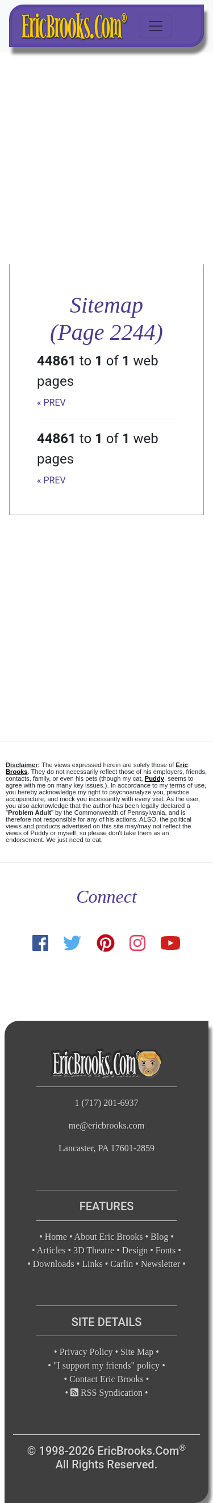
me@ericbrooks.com (106, 1125)
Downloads (53, 1264)
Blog (159, 1236)
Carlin (121, 1264)
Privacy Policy (86, 1352)
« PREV (51, 402)
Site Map (136, 1352)
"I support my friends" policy (106, 1365)
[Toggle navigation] (156, 26)
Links (92, 1264)
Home (56, 1236)
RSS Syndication (106, 1392)
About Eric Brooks (108, 1236)
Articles (51, 1250)
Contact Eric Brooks (106, 1379)
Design (135, 1250)
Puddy (154, 778)
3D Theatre (93, 1250)
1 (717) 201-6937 (107, 1103)
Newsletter (160, 1264)
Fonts (166, 1250)
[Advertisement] (106, 158)
